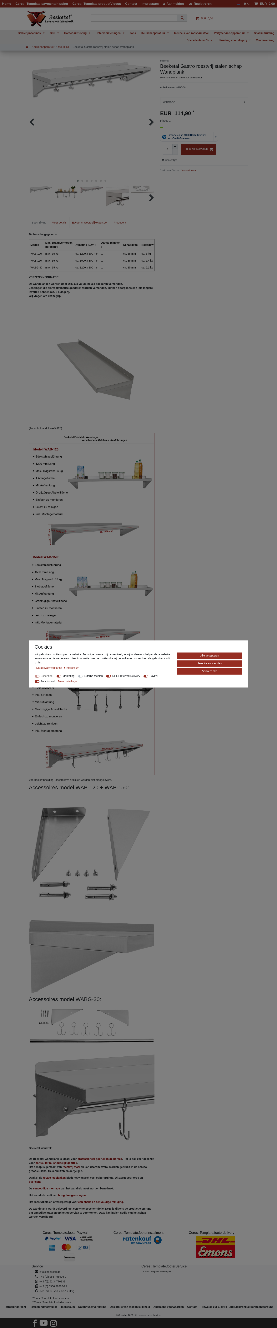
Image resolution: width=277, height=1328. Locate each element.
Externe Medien (93, 675)
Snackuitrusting (264, 33)
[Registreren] (200, 3)
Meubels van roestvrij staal (191, 33)
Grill (53, 33)
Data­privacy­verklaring (92, 1306)
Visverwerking (265, 40)
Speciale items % (198, 40)
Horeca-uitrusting (76, 33)
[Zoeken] (182, 18)
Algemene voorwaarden (168, 1306)
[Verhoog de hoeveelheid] (175, 146)
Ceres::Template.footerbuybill (157, 1271)
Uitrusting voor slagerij (233, 40)
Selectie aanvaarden (209, 663)
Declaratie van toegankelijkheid (130, 1306)
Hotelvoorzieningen (108, 33)
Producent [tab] (120, 222)
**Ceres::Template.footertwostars (51, 1302)
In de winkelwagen (199, 149)
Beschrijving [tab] (39, 222)
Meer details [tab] (59, 222)
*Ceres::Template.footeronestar (50, 1298)
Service (37, 1266)
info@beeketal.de (49, 1271)
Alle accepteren (209, 655)
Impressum (67, 1306)
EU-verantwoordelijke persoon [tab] (90, 222)
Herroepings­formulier (43, 1306)
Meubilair (63, 46)
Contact (192, 1306)
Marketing (68, 675)
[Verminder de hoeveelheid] (175, 152)
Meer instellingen (68, 681)
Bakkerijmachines (30, 33)
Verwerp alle (209, 671)
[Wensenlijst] (247, 3)
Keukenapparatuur (153, 33)
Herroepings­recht (15, 1306)
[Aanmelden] (173, 3)
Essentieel (47, 675)
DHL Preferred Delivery (126, 675)
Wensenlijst (169, 160)
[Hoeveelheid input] (167, 149)
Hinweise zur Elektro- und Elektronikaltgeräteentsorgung (237, 1306)
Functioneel (48, 681)
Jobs (133, 33)
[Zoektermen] (135, 18)
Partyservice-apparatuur (230, 33)
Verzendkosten (189, 170)
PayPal (153, 675)
